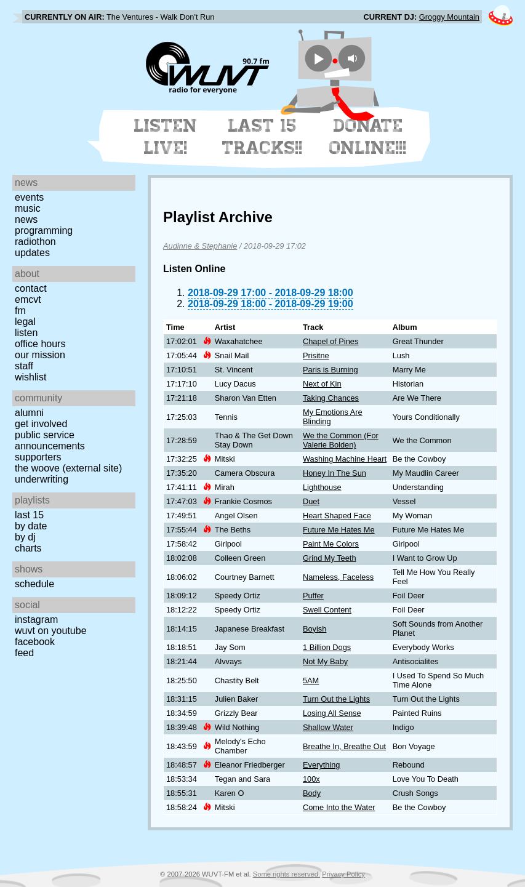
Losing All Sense (332, 713)
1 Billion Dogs (327, 647)
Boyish (314, 628)
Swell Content (327, 609)
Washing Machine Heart (345, 459)
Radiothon (35, 241)
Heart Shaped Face (337, 515)
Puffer (313, 595)
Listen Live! (166, 136)
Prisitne (316, 355)
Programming (44, 230)
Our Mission (40, 355)
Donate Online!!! (368, 136)
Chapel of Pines (330, 341)
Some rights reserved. (286, 874)
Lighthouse (322, 487)
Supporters (38, 457)
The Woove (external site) (68, 468)
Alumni (29, 412)
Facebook (35, 641)
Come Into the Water (339, 807)
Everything (321, 764)
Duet (311, 501)
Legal (25, 321)
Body (312, 793)
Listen (26, 332)
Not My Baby (325, 661)
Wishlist (31, 377)
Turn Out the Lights (336, 699)
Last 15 (29, 515)
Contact (31, 288)
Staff (24, 366)
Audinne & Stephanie (200, 246)
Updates (32, 252)
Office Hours (40, 344)
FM (20, 310)
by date (31, 526)
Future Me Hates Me (339, 529)
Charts (28, 548)
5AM (311, 680)
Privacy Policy (343, 874)
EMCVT (28, 299)
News (26, 219)
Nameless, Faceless (338, 577)
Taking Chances (331, 398)
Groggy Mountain (449, 17)
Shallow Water (328, 727)
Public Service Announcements (50, 440)
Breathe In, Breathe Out (344, 746)
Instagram (36, 619)
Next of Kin (322, 383)
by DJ (25, 537)
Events (29, 197)
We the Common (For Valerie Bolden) (341, 440)
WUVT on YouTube (51, 630)
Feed (24, 653)
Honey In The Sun (334, 473)
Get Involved (41, 424)
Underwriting (41, 479)
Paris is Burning (330, 369)
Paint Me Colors (331, 543)
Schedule (34, 584)
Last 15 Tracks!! (262, 136)
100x (311, 779)
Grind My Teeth (329, 558)
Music (28, 208)
